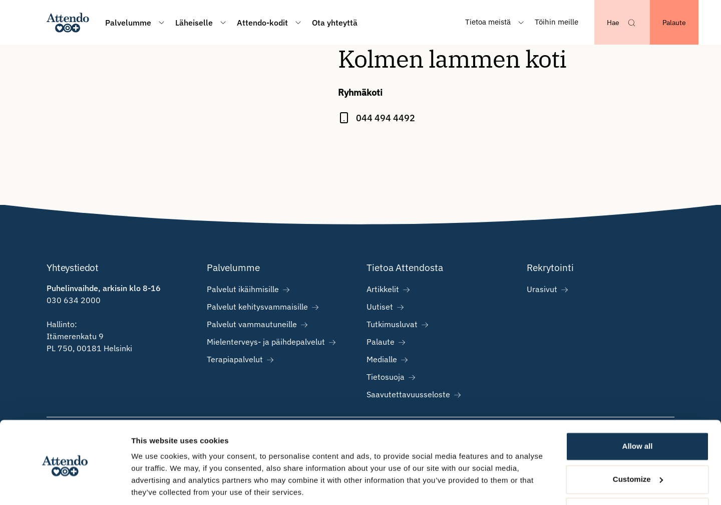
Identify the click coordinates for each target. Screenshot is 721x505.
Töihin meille (556, 22)
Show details (154, 485)
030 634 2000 (74, 300)
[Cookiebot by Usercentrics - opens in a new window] (65, 485)
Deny (637, 477)
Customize (638, 444)
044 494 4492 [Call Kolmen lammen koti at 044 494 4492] (385, 118)
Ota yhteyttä (334, 23)
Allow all (637, 411)
